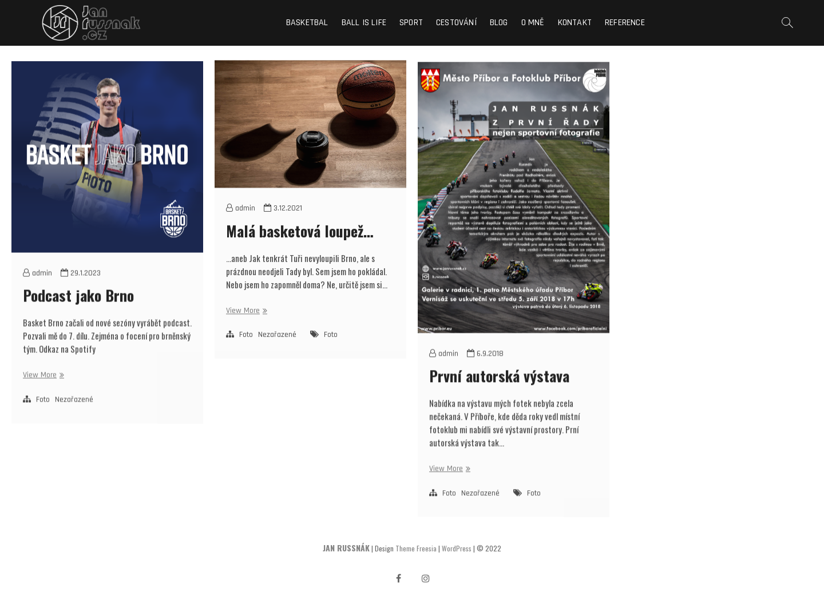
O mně (533, 23)
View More (42, 388)
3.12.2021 (283, 219)
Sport (411, 23)
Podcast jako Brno (78, 308)
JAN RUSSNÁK (346, 548)
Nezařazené (74, 412)
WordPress (457, 548)
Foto (43, 412)
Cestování (456, 23)
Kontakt (575, 23)
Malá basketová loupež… (300, 241)
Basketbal (307, 23)
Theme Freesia (416, 548)
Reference (625, 23)
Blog (499, 23)
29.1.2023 (81, 286)
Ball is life (364, 23)
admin (37, 286)
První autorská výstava (499, 391)
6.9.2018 (485, 369)
